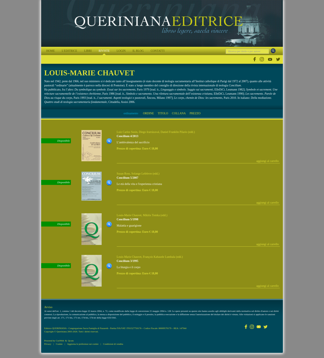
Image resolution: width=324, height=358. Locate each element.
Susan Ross (123, 173)
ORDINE (148, 113)
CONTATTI (157, 50)
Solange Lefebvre (141, 173)
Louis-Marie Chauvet (129, 215)
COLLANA (179, 113)
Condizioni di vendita (113, 344)
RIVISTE (104, 50)
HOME (50, 50)
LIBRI (88, 50)
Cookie (59, 344)
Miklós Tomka (151, 215)
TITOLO (163, 113)
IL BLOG (138, 50)
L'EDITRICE (69, 50)
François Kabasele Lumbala (159, 256)
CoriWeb (60, 340)
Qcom (71, 340)
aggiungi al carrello (267, 161)
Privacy (47, 344)
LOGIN (121, 50)
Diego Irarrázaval (149, 132)
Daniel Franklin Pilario (174, 132)
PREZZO (194, 113)
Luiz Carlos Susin (127, 132)
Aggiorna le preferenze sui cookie (83, 344)
